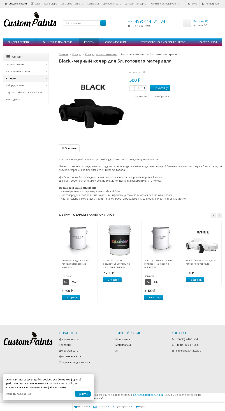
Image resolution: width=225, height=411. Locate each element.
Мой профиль (123, 345)
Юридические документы (165, 3)
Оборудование (115, 42)
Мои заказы (122, 339)
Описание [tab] (69, 148)
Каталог (14, 57)
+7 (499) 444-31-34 (186, 339)
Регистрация (211, 3)
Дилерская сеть (112, 3)
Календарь (50, 3)
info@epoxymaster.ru (188, 350)
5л (65, 282)
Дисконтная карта (135, 3)
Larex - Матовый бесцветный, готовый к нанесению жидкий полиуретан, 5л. (116, 264)
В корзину (159, 88)
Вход (192, 3)
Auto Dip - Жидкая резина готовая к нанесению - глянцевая (158, 264)
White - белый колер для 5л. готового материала (201, 262)
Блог (35, 3)
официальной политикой (148, 394)
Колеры (89, 42)
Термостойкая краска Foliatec (163, 42)
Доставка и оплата (72, 3)
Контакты (93, 3)
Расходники (208, 42)
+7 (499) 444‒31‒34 (146, 21)
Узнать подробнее (18, 394)
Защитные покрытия (57, 42)
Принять (83, 394)
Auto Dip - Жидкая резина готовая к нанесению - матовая (76, 264)
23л (74, 282)
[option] (78, 262)
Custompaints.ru (16, 3)
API (117, 350)
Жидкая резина (18, 42)
